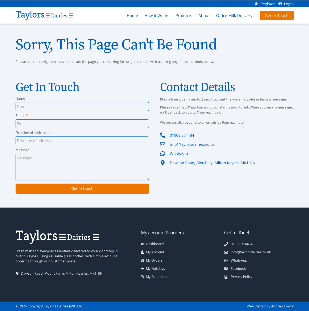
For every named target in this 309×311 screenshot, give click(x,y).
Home (132, 15)
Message (22, 150)
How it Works (156, 15)
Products (184, 15)
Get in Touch (277, 15)
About (204, 15)
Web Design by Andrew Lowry (270, 306)
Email (20, 116)
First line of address (32, 133)
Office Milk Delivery (234, 15)
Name (20, 99)
